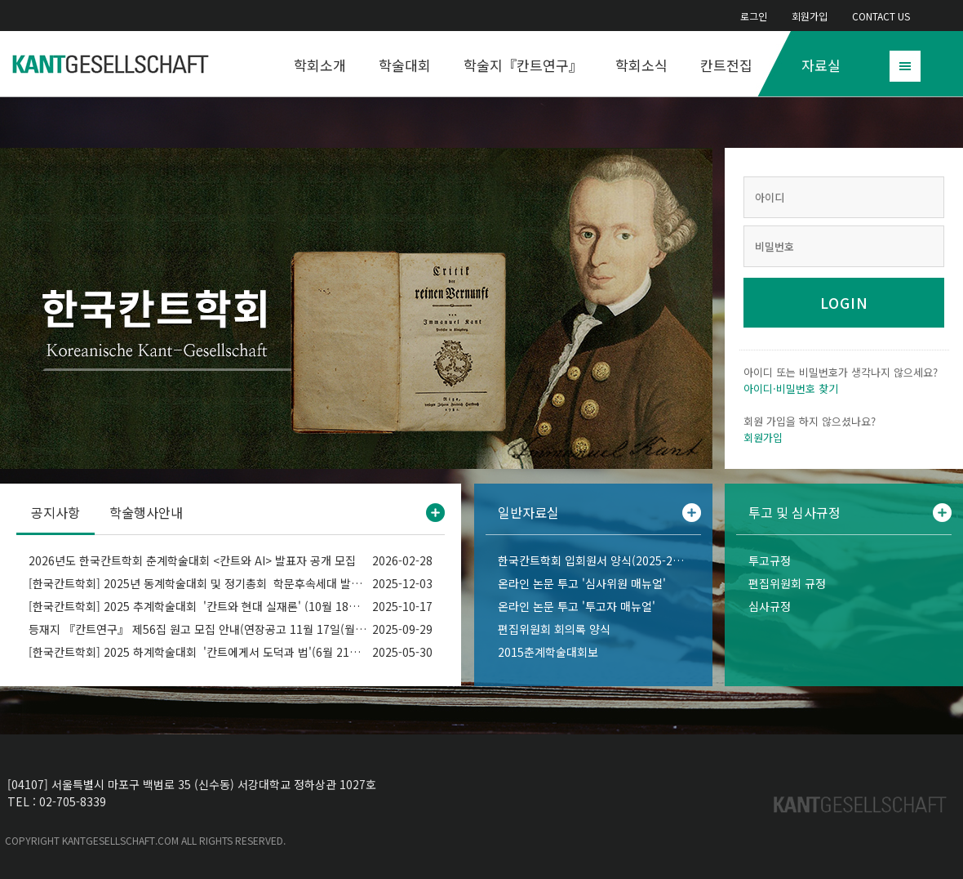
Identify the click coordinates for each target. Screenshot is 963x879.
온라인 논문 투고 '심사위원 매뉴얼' (582, 583)
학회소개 (320, 65)
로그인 (753, 16)
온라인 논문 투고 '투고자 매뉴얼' (576, 606)
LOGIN (844, 302)
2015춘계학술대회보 (548, 652)
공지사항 (55, 512)
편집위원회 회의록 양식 (554, 629)
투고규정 (769, 560)
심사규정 (769, 606)
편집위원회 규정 (787, 583)
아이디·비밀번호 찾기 (790, 388)
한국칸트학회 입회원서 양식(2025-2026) (593, 560)
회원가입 (810, 16)
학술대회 (405, 65)
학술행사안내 (146, 512)
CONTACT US (881, 16)
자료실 (821, 65)
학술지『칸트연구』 (523, 65)
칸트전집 (726, 65)
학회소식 (641, 65)
